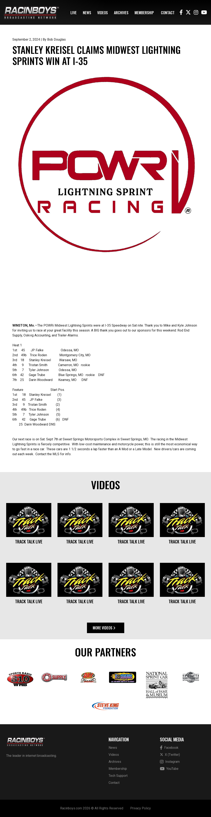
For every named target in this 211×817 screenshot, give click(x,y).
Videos (102, 12)
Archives (121, 12)
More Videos (104, 627)
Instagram (170, 762)
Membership (144, 12)
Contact (168, 12)
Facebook (169, 748)
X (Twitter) (170, 755)
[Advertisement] (105, 291)
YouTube (169, 769)
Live (73, 12)
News (87, 12)
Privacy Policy (140, 808)
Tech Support (118, 776)
